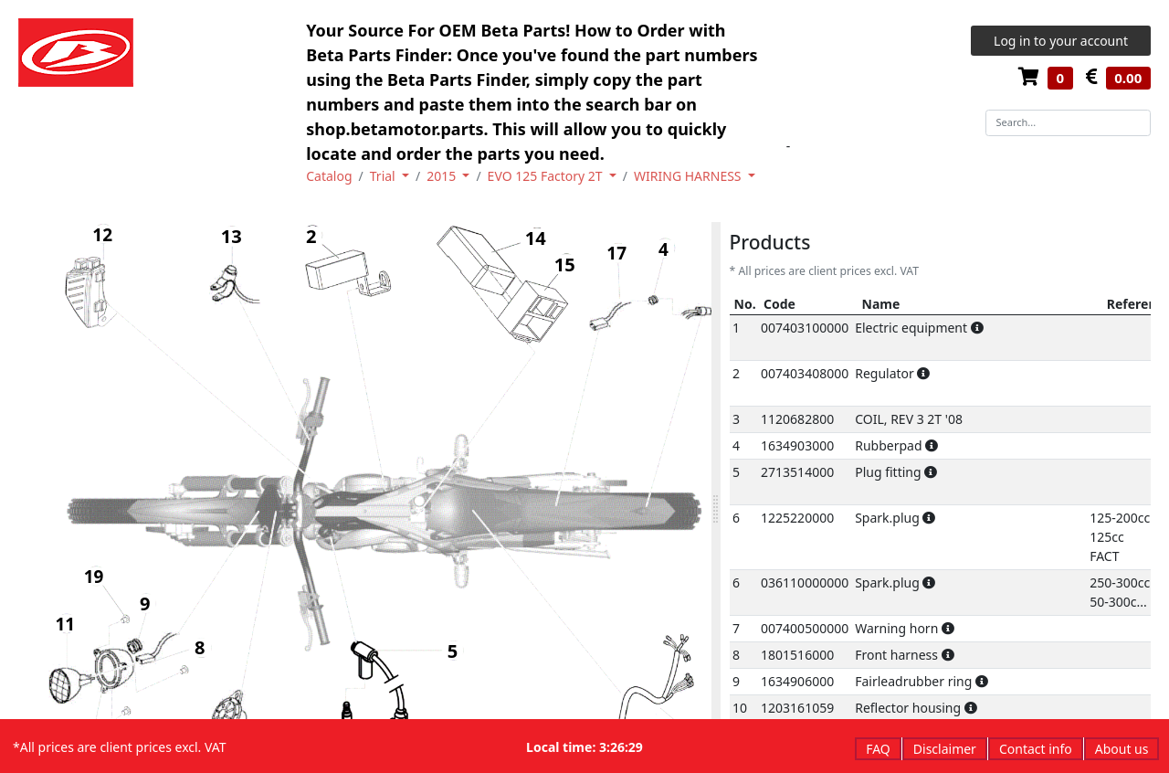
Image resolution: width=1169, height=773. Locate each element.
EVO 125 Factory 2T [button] (547, 176)
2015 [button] (443, 176)
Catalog (329, 176)
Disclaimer (944, 748)
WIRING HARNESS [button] (689, 176)
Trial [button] (384, 176)
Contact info (1035, 748)
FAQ (878, 748)
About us (1122, 748)
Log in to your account (1061, 40)
